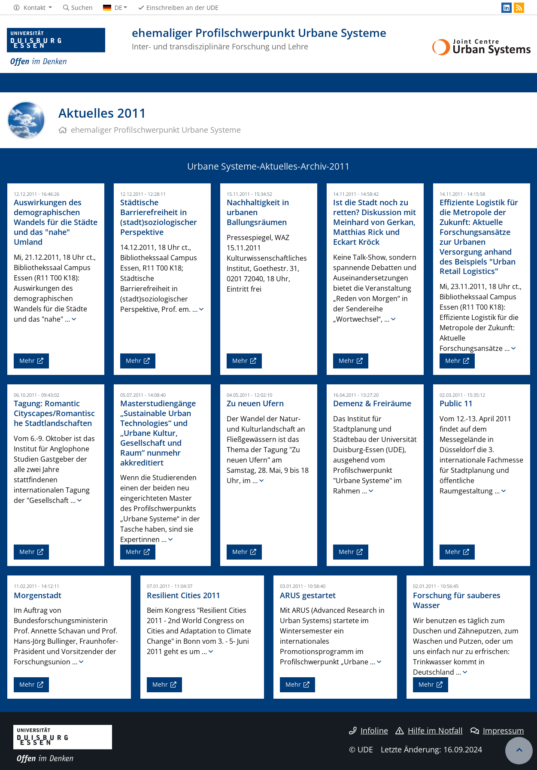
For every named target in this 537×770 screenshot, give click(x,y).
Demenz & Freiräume (372, 403)
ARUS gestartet (308, 595)
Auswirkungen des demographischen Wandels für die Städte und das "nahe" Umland (55, 222)
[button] (32, 7)
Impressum (497, 730)
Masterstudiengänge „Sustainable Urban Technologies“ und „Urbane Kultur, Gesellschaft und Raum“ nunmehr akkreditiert (158, 432)
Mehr (27, 360)
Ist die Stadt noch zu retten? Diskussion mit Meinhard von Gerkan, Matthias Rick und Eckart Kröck (374, 222)
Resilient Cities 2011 (183, 595)
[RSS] (519, 8)
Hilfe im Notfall (429, 730)
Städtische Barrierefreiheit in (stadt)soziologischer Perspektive (158, 217)
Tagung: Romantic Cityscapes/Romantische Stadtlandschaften (54, 413)
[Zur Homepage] (56, 47)
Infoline (368, 730)
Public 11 (456, 403)
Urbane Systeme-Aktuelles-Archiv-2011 (268, 166)
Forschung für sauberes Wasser (457, 600)
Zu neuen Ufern (255, 403)
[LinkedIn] (506, 8)
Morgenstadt (37, 595)
